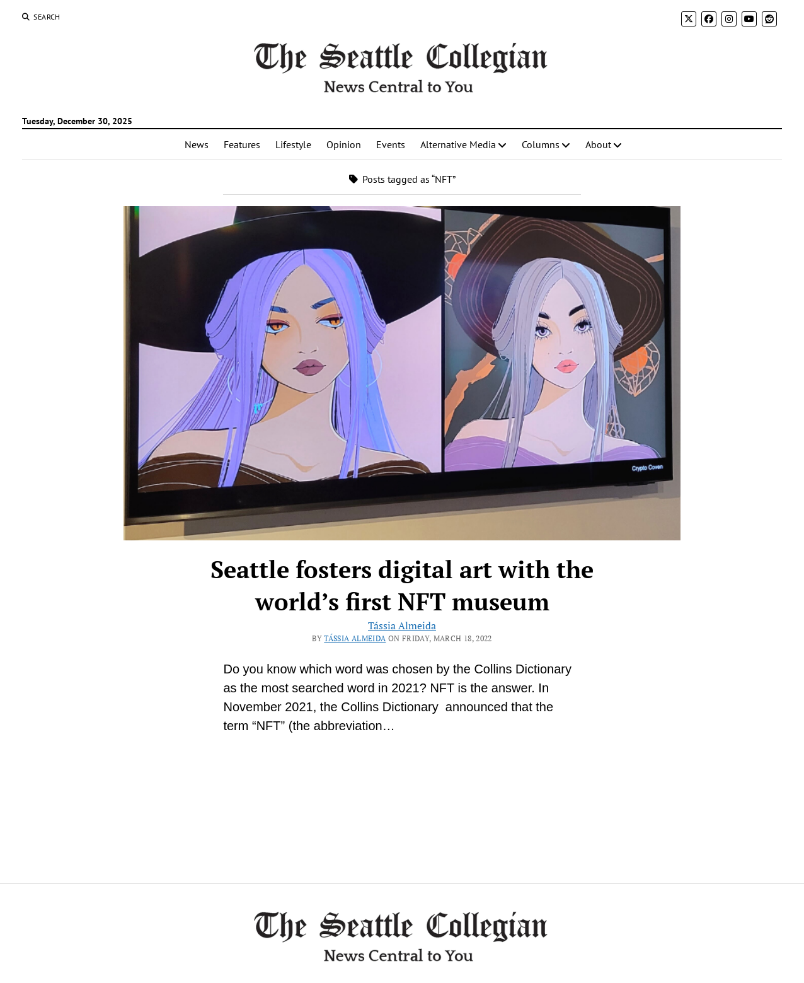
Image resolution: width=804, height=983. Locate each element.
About (598, 144)
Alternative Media (458, 144)
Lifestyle (293, 144)
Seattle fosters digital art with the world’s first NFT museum (402, 585)
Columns (541, 144)
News (197, 144)
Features (242, 144)
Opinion (343, 144)
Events (390, 144)
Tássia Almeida (402, 625)
